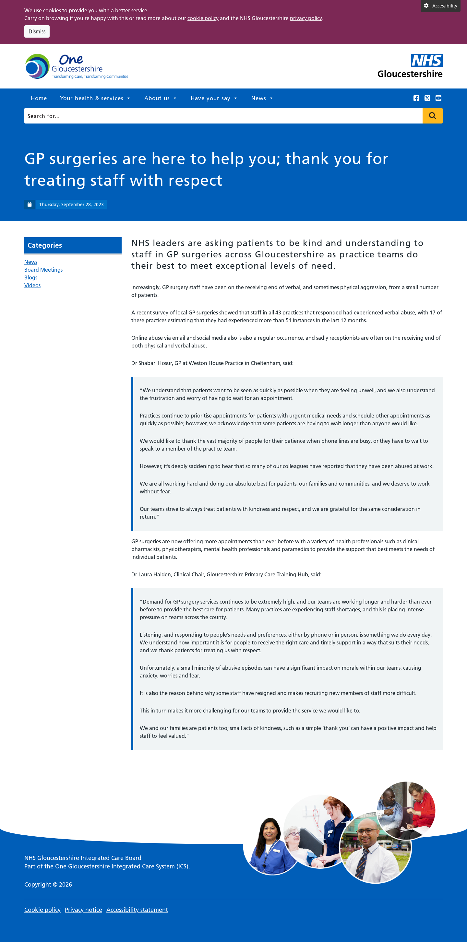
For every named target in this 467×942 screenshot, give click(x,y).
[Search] (231, 116)
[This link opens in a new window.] (416, 98)
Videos (32, 285)
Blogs (30, 277)
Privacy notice (83, 909)
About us (161, 98)
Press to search (432, 115)
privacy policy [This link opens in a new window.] (306, 18)
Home (39, 98)
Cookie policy (42, 909)
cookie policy (203, 18)
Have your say (214, 98)
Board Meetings (43, 269)
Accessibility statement (137, 909)
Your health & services (95, 98)
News (262, 98)
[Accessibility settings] (441, 6)
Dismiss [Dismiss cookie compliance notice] (37, 31)
